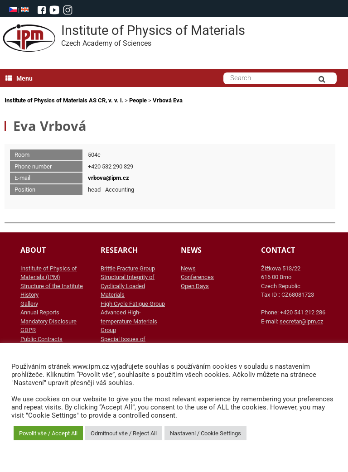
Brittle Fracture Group (128, 268)
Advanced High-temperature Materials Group (129, 321)
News (188, 268)
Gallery (29, 303)
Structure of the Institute (51, 286)
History (29, 294)
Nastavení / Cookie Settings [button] (205, 433)
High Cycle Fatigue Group (133, 303)
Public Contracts (41, 339)
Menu (19, 78)
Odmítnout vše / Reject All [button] (124, 433)
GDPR (28, 330)
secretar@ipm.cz (301, 321)
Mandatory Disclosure (48, 321)
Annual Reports (39, 312)
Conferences (197, 277)
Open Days (195, 286)
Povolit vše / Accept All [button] (48, 433)
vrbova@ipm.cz (108, 177)
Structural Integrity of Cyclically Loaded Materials (128, 286)
